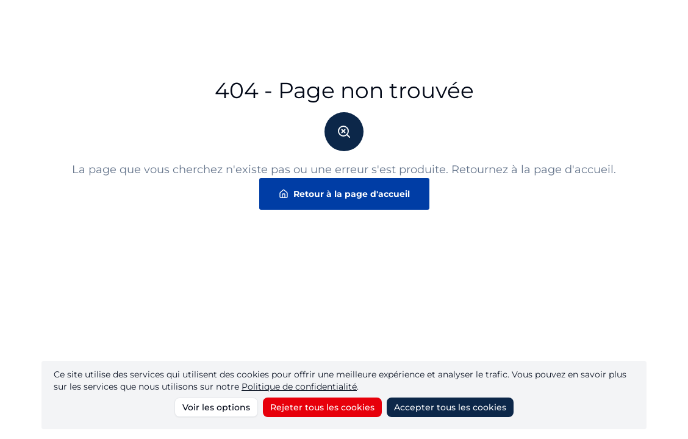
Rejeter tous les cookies (322, 407)
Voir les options (216, 407)
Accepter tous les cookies (450, 407)
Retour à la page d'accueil (344, 193)
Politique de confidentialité (299, 386)
